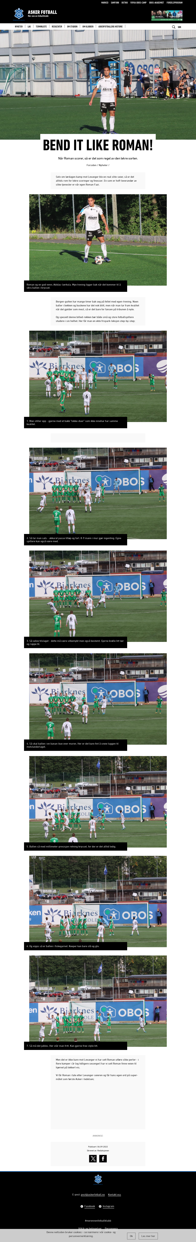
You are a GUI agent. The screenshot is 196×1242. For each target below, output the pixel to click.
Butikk (125, 2)
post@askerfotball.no (93, 1194)
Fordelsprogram (174, 2)
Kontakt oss (114, 1194)
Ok (131, 1235)
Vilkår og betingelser (90, 1228)
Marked (104, 2)
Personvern (111, 1228)
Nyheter (103, 165)
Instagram (108, 1206)
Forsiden (92, 165)
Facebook (89, 1206)
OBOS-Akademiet (156, 2)
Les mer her (148, 1235)
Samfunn (115, 2)
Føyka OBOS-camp (138, 2)
